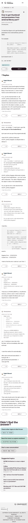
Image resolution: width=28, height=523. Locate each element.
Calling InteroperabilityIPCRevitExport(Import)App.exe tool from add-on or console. (14, 468)
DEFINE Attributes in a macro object (14, 461)
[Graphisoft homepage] (21, 505)
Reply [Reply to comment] (20, 115)
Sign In (25, 3)
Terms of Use (18, 516)
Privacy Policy (9, 516)
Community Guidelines (13, 518)
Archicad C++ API (7, 471)
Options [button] (26, 7)
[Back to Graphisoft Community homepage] (9, 2)
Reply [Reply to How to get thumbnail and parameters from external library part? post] (20, 69)
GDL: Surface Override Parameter (13, 474)
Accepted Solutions (9, 441)
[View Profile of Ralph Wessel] (8, 80)
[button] (3, 69)
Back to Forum (7, 432)
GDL (4, 463)
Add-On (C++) (5, 65)
